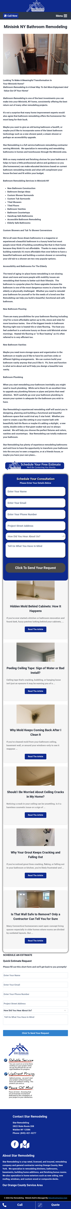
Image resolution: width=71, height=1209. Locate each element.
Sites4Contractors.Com (57, 1198)
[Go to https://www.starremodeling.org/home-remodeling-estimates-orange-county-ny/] (54, 1205)
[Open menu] (61, 16)
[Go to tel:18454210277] (19, 1205)
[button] (35, 629)
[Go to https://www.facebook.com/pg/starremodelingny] (15, 1144)
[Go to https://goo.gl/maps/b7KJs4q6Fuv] (24, 1144)
